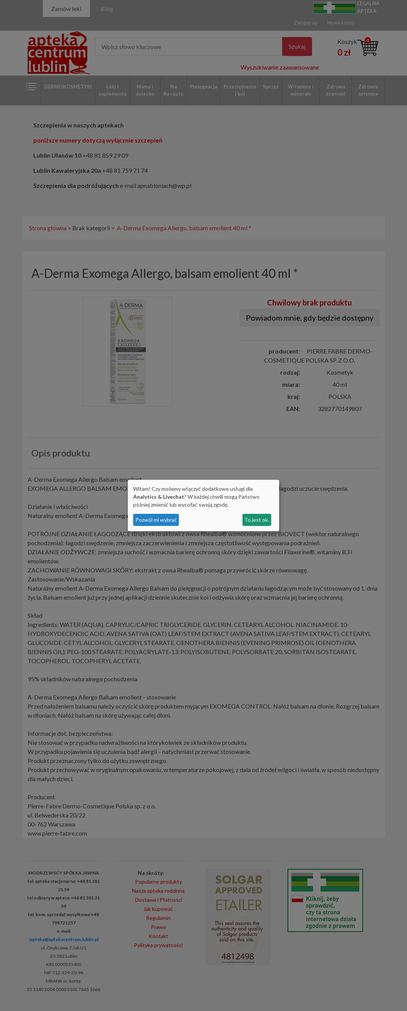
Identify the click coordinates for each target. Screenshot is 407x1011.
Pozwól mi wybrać (156, 519)
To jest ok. (256, 519)
